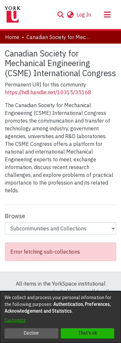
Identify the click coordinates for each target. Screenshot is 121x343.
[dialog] (60, 317)
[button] (60, 14)
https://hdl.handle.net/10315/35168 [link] (48, 92)
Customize (15, 320)
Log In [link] (84, 14)
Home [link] (12, 37)
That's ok (87, 333)
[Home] (12, 14)
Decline (31, 333)
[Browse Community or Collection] (60, 228)
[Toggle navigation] (107, 14)
